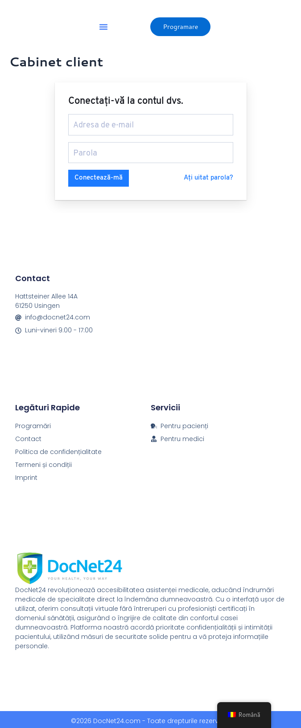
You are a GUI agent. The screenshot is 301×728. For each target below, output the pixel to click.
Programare (180, 26)
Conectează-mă (98, 175)
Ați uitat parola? (208, 175)
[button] (103, 26)
